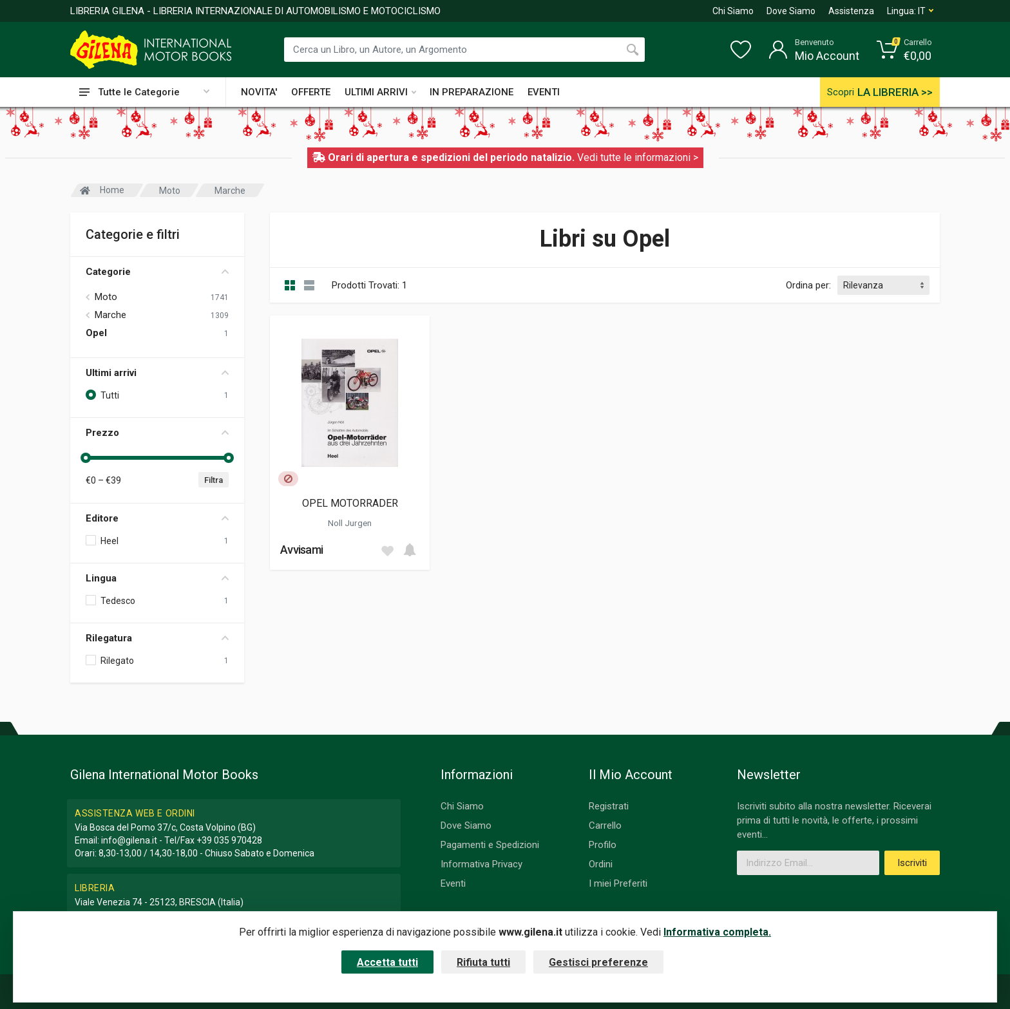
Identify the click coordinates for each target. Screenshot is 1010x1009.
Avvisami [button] (301, 549)
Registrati (609, 806)
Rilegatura (157, 638)
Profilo (602, 845)
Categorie (157, 272)
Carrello (605, 825)
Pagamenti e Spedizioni (490, 845)
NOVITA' (259, 92)
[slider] (86, 458)
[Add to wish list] (387, 550)
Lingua (157, 578)
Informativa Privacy (481, 864)
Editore (157, 518)
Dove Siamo (791, 10)
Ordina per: (808, 285)
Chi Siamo (733, 10)
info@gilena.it (129, 840)
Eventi (453, 883)
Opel (96, 333)
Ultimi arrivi (157, 373)
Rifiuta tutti (483, 962)
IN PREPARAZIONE (471, 92)
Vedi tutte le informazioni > (637, 157)
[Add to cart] (409, 549)
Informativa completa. (717, 932)
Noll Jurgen (350, 523)
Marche (110, 315)
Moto (106, 297)
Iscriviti (912, 863)
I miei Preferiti (618, 883)
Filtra (213, 480)
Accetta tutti (387, 962)
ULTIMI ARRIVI (380, 92)
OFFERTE (310, 92)
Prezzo (157, 432)
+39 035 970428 (229, 840)
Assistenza (851, 10)
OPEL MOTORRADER (350, 503)
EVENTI (544, 92)
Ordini (601, 864)
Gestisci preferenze (598, 962)
